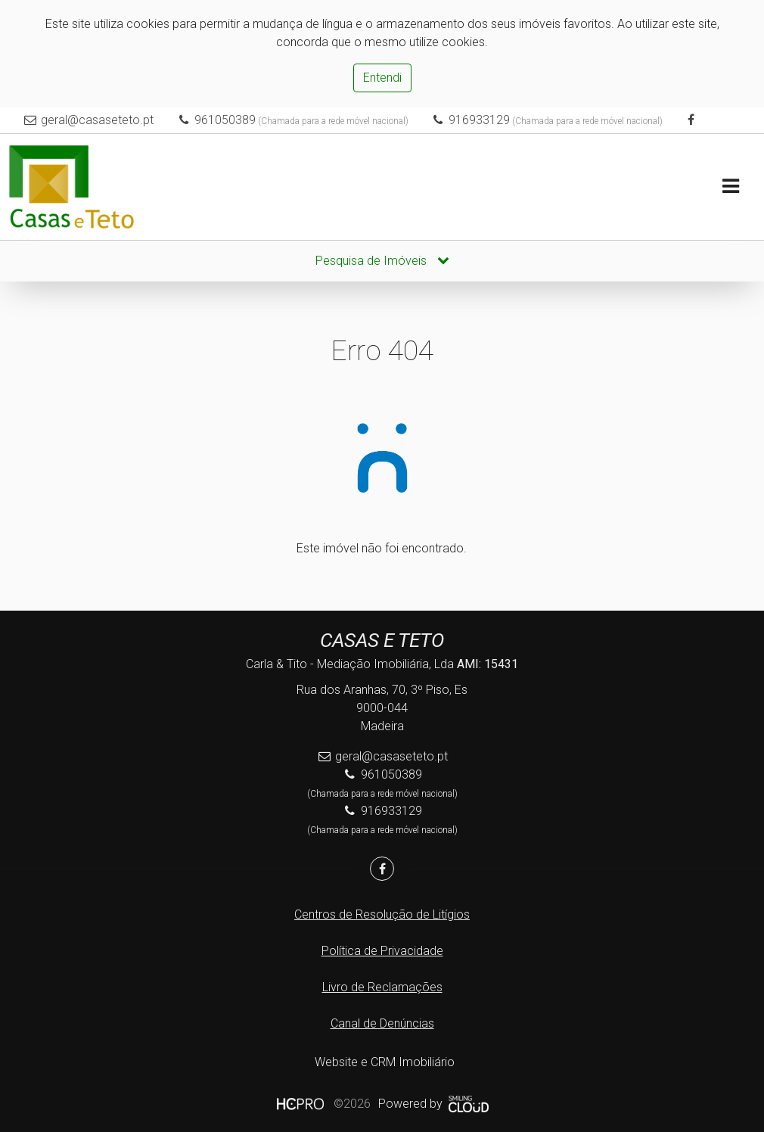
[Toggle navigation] (730, 187)
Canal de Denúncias (382, 1023)
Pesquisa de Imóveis (382, 260)
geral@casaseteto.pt (98, 120)
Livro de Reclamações (382, 987)
